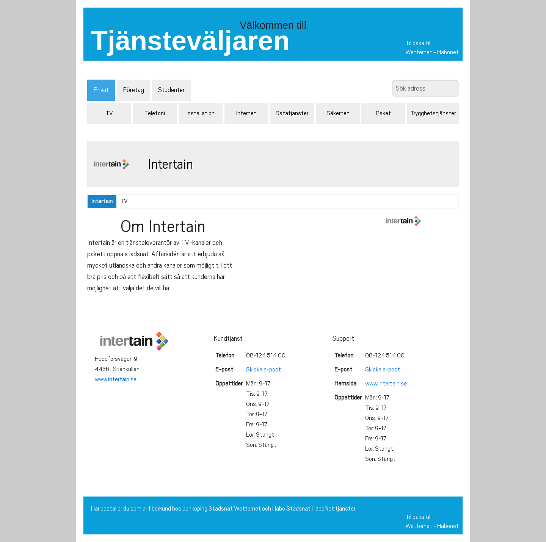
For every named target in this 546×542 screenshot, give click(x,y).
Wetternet (418, 52)
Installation (201, 113)
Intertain (102, 201)
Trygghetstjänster (433, 113)
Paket (383, 113)
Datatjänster (292, 113)
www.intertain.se (115, 379)
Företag (133, 90)
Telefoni (155, 113)
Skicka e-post (263, 369)
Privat (101, 90)
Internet (246, 113)
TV (109, 113)
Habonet (448, 52)
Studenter (171, 90)
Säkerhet (337, 113)
